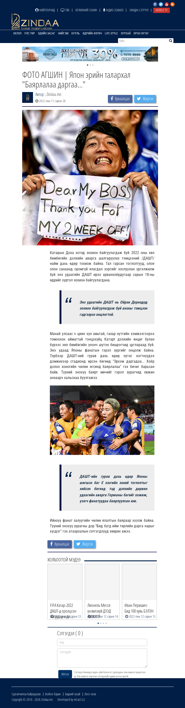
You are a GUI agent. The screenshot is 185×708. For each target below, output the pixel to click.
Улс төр (29, 33)
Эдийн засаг (46, 33)
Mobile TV (161, 10)
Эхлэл (17, 33)
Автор (39, 94)
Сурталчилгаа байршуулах (26, 694)
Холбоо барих (53, 694)
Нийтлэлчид (45, 10)
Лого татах (90, 694)
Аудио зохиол (113, 10)
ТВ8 (65, 10)
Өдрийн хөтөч (92, 33)
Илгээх (65, 674)
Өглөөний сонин (86, 10)
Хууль (75, 33)
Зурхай (126, 33)
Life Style (111, 33)
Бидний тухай (72, 694)
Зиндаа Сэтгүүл (138, 10)
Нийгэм (63, 33)
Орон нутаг (141, 33)
